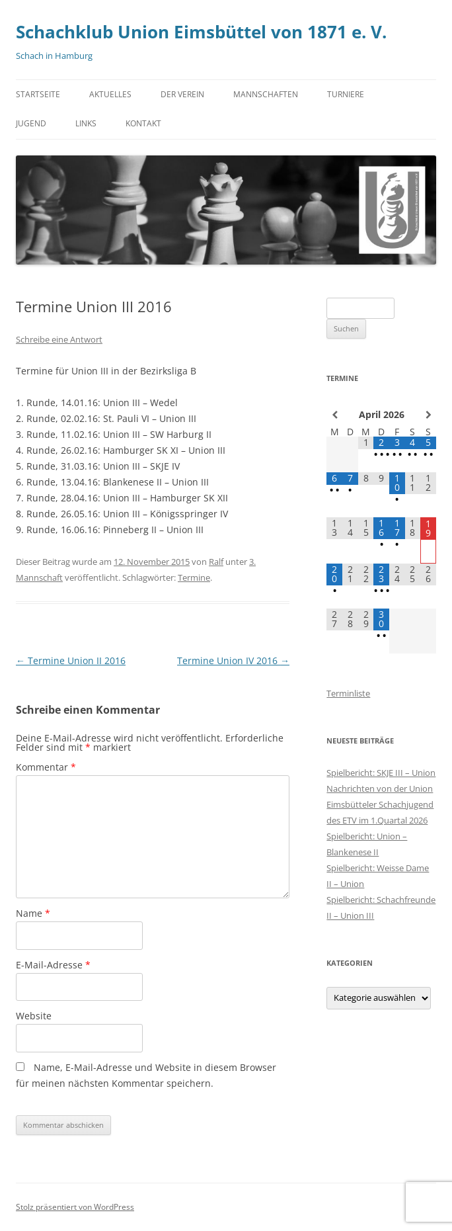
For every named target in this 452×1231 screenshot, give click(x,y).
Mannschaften (265, 94)
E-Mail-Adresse (53, 964)
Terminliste (348, 693)
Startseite (38, 94)
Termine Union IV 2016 (233, 660)
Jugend (31, 123)
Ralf (216, 562)
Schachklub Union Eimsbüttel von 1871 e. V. (201, 32)
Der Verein (182, 94)
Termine (194, 577)
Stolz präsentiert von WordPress (75, 1206)
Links (85, 123)
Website (34, 1015)
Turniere (345, 94)
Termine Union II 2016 (71, 660)
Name (33, 913)
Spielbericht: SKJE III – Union (380, 773)
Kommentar (46, 767)
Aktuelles (110, 94)
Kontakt (143, 123)
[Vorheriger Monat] (334, 415)
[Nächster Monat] (428, 415)
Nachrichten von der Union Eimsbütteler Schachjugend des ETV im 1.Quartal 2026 (379, 804)
